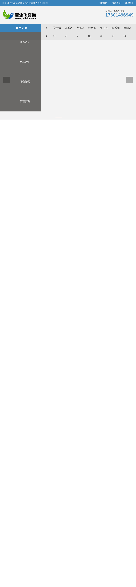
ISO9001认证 (12, 452)
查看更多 (8, 459)
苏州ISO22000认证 (122, 563)
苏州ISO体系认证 (24, 563)
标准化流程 (125, 536)
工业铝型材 (45, 570)
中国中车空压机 (31, 570)
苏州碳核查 (28, 566)
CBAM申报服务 (79, 452)
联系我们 (93, 533)
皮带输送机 (103, 570)
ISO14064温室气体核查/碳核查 (87, 444)
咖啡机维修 (111, 566)
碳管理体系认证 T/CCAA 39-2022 (23, 444)
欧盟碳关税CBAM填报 (82, 448)
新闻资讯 (93, 529)
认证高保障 (125, 529)
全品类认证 (125, 533)
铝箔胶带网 (57, 570)
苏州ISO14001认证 (80, 563)
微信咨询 (113, 3)
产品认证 (20, 68)
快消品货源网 (115, 570)
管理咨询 (20, 108)
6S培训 (112, 372)
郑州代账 (67, 566)
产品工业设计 (90, 570)
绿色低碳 (20, 88)
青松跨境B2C (41, 566)
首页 (8, 131)
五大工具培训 (112, 281)
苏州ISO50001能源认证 (101, 563)
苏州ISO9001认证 (42, 563)
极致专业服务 (127, 525)
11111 (38, 573)
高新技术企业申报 (112, 251)
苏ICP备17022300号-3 (88, 583)
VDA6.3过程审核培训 (112, 312)
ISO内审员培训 (112, 342)
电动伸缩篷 (68, 570)
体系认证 (20, 48)
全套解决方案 (127, 540)
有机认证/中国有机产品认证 (53, 452)
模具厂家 (122, 566)
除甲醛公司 (90, 566)
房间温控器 (78, 566)
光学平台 (101, 566)
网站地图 (99, 3)
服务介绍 (14, 229)
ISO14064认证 (13, 448)
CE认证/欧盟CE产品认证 (51, 448)
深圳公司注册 (16, 573)
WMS (20, 570)
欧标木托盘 (29, 573)
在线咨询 (85, 202)
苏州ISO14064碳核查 (61, 563)
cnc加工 (78, 570)
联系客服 (128, 3)
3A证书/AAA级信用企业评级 (53, 444)
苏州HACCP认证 (14, 566)
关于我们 (93, 525)
